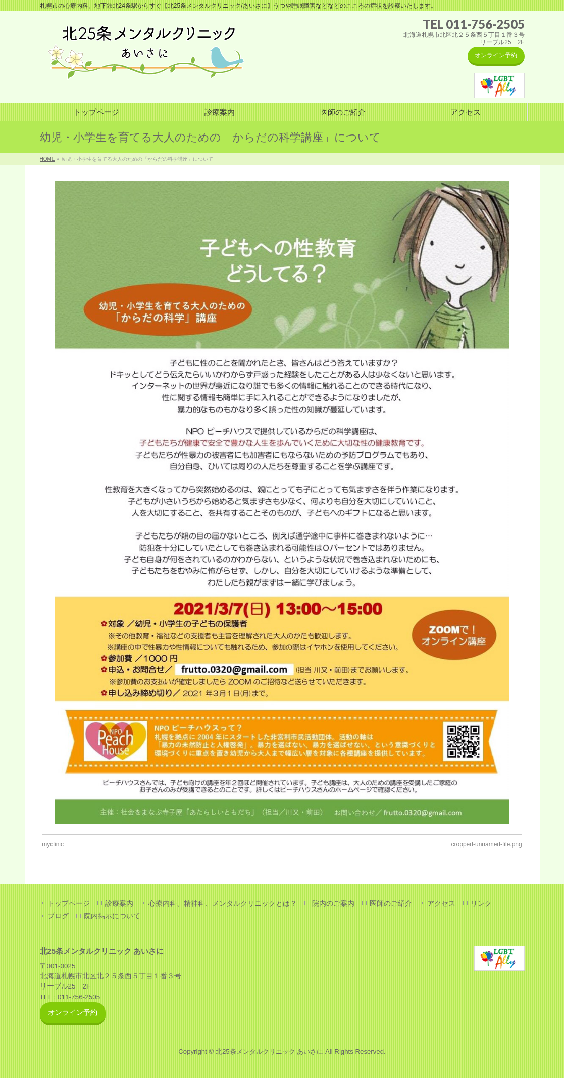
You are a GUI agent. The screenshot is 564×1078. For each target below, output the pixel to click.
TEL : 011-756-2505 (70, 997)
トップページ (68, 903)
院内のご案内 (333, 903)
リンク (481, 903)
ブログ (58, 916)
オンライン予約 (496, 55)
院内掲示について (112, 916)
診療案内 (119, 903)
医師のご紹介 (391, 903)
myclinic (53, 844)
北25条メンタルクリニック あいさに (269, 1051)
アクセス (441, 903)
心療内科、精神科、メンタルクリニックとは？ (222, 903)
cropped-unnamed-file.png (486, 844)
